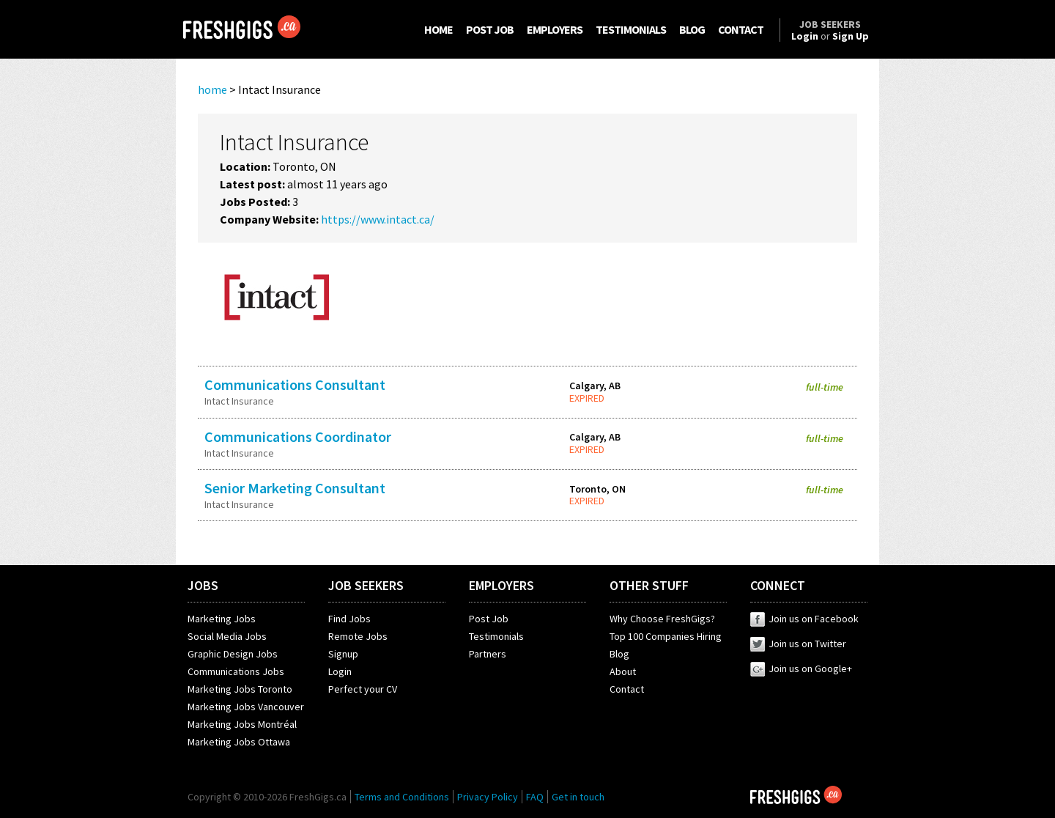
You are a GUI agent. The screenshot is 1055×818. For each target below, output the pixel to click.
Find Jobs (349, 618)
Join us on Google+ (801, 668)
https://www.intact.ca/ (377, 219)
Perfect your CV (362, 689)
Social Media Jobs (227, 636)
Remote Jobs (358, 636)
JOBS (203, 585)
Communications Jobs (236, 671)
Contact (627, 689)
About (623, 671)
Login (340, 671)
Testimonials (496, 636)
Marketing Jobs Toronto (240, 689)
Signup (343, 653)
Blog (619, 653)
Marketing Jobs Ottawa (239, 741)
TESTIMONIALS (631, 29)
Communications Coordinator (297, 436)
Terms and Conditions (402, 796)
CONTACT (740, 29)
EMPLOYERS (554, 29)
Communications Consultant (294, 384)
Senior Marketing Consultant (294, 488)
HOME (438, 29)
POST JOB (490, 29)
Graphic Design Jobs (233, 653)
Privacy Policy (487, 796)
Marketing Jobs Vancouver (246, 706)
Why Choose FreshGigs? (662, 618)
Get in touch (578, 796)
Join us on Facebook (804, 618)
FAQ (535, 796)
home (212, 89)
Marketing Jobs (222, 618)
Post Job (488, 618)
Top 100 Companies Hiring (666, 636)
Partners (487, 653)
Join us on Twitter (798, 643)
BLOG (692, 29)
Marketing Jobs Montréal (242, 724)
